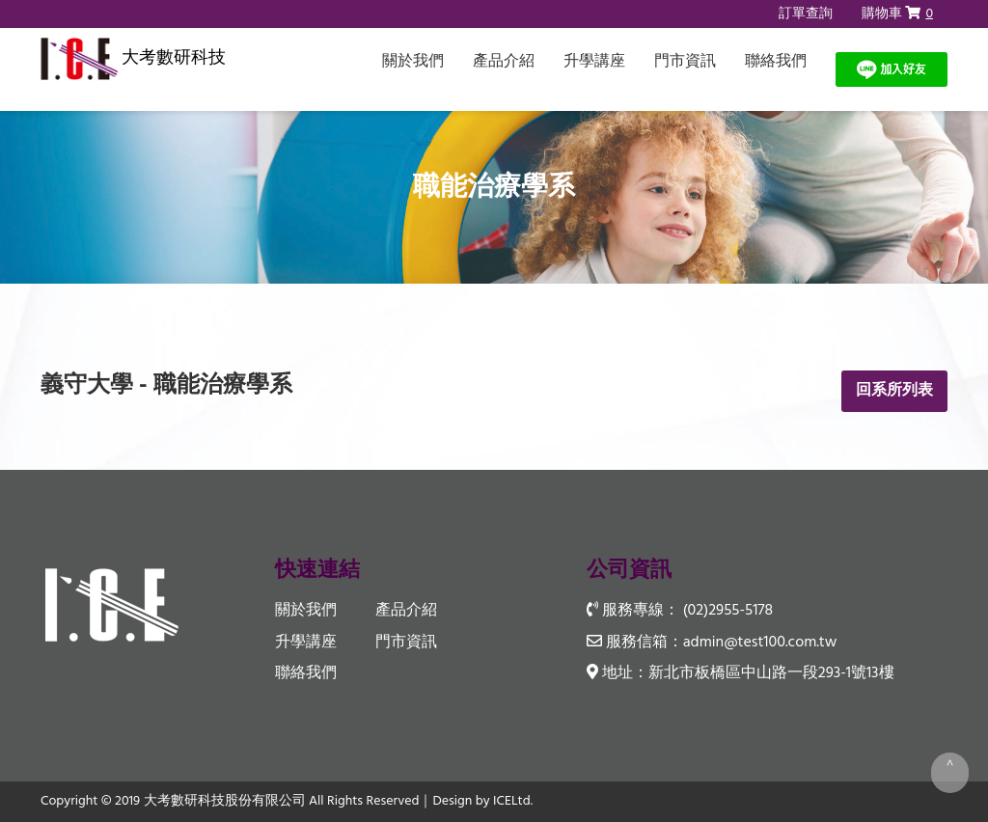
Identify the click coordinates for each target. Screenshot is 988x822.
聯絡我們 (776, 61)
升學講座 (594, 61)
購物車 (897, 14)
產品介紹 (504, 61)
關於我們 (413, 61)
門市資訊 (685, 61)
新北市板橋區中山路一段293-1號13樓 (771, 673)
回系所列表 (894, 390)
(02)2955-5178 (728, 610)
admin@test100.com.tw (760, 642)
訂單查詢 (806, 14)
